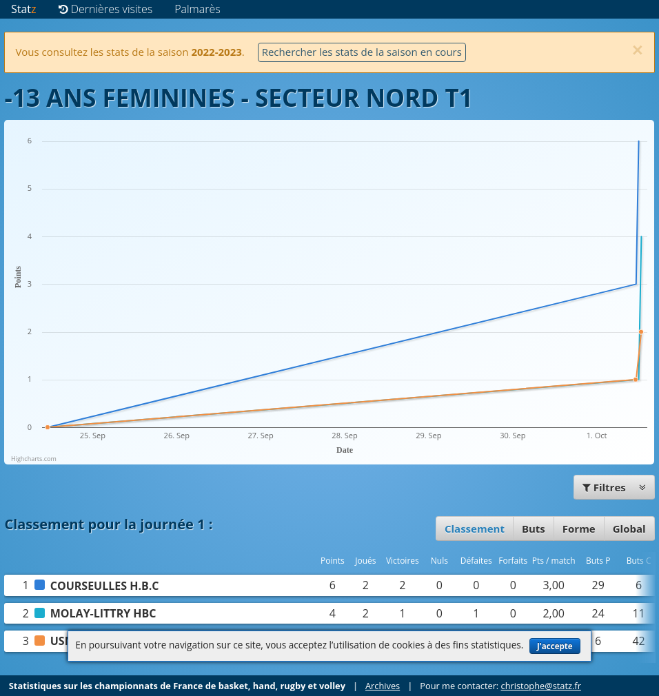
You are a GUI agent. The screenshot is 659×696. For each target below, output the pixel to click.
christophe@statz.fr (541, 685)
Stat (24, 9)
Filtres (614, 487)
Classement (475, 528)
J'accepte (555, 646)
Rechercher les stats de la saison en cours (362, 52)
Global (629, 528)
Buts (533, 528)
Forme (579, 528)
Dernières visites (106, 9)
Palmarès (197, 9)
